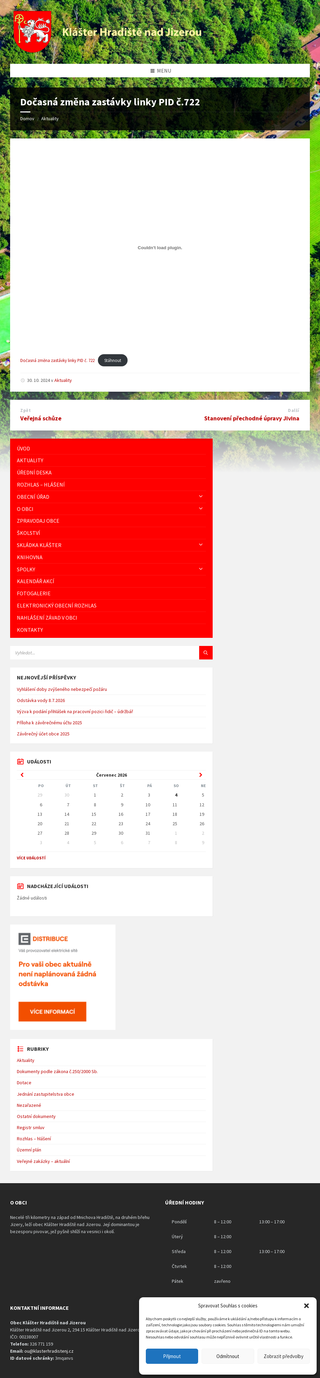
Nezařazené (29, 1105)
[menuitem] (111, 448)
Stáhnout (112, 360)
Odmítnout (227, 1356)
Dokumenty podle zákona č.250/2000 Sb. (57, 1071)
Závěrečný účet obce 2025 (43, 734)
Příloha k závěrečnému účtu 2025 (49, 723)
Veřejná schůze (40, 418)
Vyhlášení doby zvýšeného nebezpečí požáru (62, 689)
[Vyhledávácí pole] (94, 652)
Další (293, 410)
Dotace (24, 1083)
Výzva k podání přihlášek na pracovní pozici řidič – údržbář (75, 711)
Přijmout (172, 1356)
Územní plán (29, 1150)
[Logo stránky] (108, 50)
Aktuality (50, 118)
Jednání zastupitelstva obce (45, 1094)
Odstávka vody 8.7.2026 (41, 700)
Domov (27, 118)
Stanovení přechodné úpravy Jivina (251, 418)
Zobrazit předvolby (283, 1356)
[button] (306, 1305)
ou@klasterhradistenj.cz (49, 1351)
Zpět (25, 410)
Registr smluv (31, 1127)
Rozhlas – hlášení (34, 1139)
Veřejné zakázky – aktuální (43, 1161)
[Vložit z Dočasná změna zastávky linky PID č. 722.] (160, 248)
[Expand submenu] (201, 497)
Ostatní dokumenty (36, 1116)
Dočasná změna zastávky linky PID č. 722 (57, 360)
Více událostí (31, 857)
